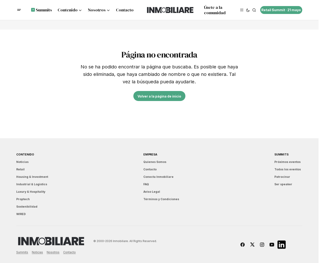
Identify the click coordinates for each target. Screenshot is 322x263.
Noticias (22, 162)
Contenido (25, 154)
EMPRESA (150, 154)
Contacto (150, 169)
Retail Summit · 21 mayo (281, 10)
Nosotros (53, 252)
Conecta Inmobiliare (158, 177)
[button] (19, 10)
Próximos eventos (287, 162)
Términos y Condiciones (161, 199)
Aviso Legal (151, 191)
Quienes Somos (154, 162)
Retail (20, 169)
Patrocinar (282, 177)
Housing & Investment (32, 177)
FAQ (146, 184)
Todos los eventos (287, 169)
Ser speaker (283, 184)
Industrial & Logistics (31, 184)
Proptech (23, 199)
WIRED (21, 214)
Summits (281, 154)
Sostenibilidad (26, 206)
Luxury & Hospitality (30, 191)
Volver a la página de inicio (159, 96)
